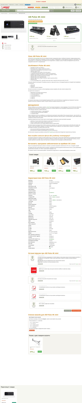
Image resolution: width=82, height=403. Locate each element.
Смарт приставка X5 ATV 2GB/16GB (34, 166)
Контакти (21, 4)
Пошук (51, 10)
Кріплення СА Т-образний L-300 (35, 347)
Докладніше (31, 330)
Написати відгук (68, 310)
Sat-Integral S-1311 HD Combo (69, 38)
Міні (50, 248)
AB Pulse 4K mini (5, 398)
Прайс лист (11, 4)
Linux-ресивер (36, 58)
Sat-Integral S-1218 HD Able (52, 38)
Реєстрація (78, 10)
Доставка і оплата (4, 4)
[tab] (13, 43)
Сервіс (16, 4)
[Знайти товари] (33, 11)
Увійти (72, 10)
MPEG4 (54, 200)
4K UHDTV (55, 195)
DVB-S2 (53, 197)
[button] (54, 40)
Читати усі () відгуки (76, 310)
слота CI (48, 107)
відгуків (35, 19)
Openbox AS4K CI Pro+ (34, 38)
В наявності (51, 192)
